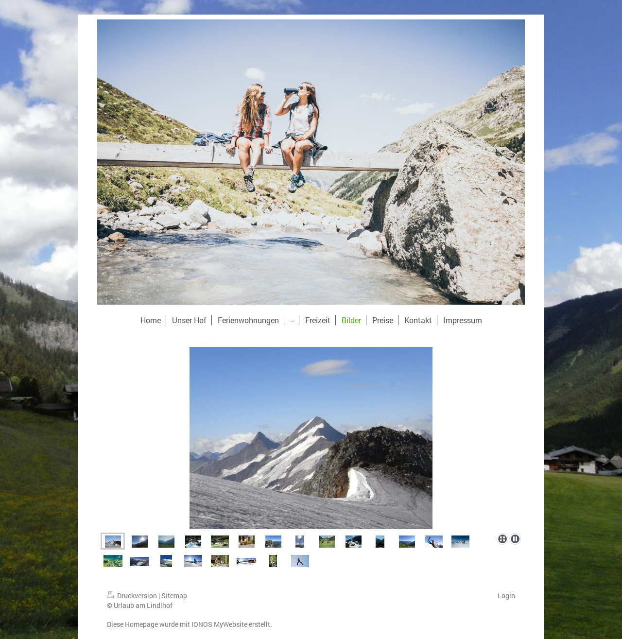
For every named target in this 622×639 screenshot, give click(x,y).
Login (506, 595)
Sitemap (174, 595)
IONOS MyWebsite (219, 624)
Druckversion (132, 595)
